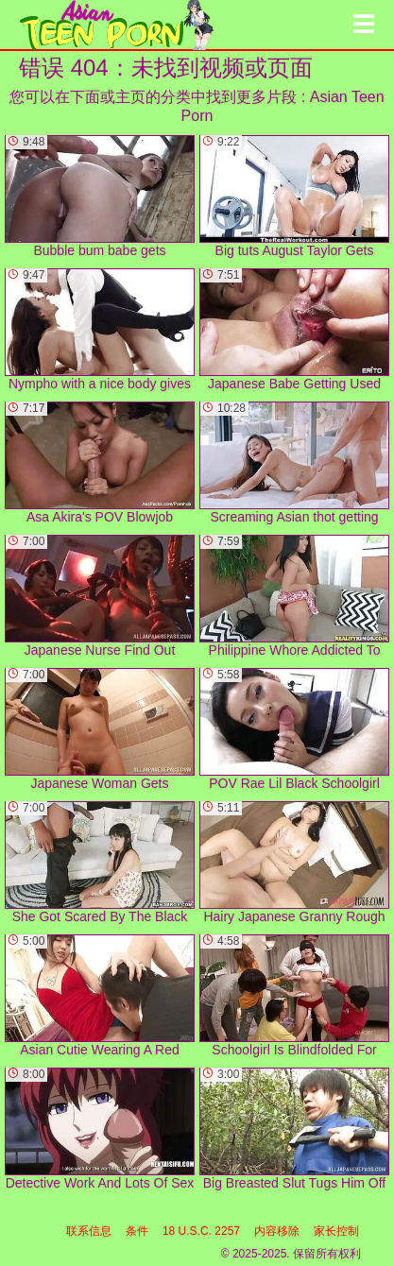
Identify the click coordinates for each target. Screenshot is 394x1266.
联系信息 (88, 1231)
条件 (137, 1231)
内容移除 (277, 1231)
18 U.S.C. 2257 (201, 1231)
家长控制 (336, 1231)
